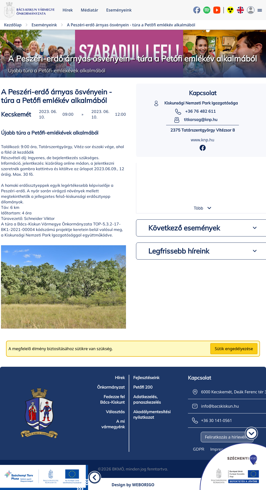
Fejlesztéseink (146, 377)
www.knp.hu (202, 140)
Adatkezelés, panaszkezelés (147, 399)
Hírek (67, 10)
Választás (115, 411)
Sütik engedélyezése (234, 348)
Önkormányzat (111, 387)
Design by (133, 484)
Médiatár (89, 10)
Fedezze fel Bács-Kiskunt (112, 399)
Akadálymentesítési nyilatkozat (152, 414)
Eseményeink (118, 10)
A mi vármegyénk (113, 424)
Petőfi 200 (143, 387)
